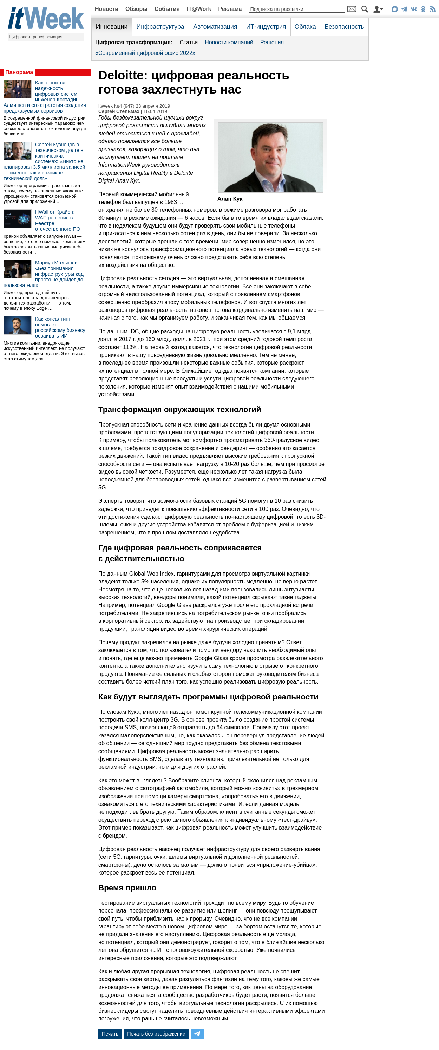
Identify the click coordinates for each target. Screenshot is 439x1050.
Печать (110, 1034)
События (167, 9)
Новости (106, 9)
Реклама (230, 9)
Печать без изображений (156, 1034)
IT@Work (199, 9)
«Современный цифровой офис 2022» (145, 53)
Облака (305, 26)
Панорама (19, 72)
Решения (272, 42)
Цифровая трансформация (36, 36)
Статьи (188, 42)
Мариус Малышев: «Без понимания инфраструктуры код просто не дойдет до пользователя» (44, 274)
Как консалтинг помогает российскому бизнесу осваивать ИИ (60, 327)
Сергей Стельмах (118, 111)
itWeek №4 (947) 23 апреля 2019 (134, 106)
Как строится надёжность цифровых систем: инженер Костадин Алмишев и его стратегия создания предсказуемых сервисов (45, 97)
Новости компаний (229, 42)
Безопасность (344, 26)
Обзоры (136, 9)
